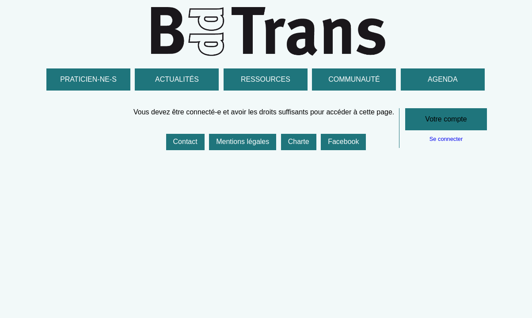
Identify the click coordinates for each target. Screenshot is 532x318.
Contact (185, 141)
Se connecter (446, 139)
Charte (298, 141)
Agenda (443, 79)
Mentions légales (242, 141)
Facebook (343, 141)
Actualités (177, 79)
